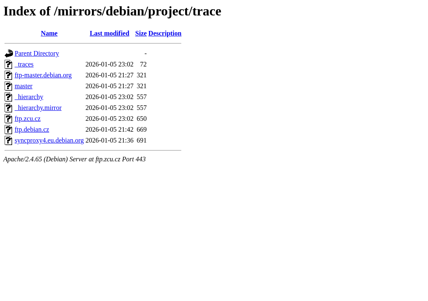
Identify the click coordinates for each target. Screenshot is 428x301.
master (24, 85)
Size (141, 33)
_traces (24, 64)
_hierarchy (29, 96)
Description (164, 33)
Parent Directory (37, 53)
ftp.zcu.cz (28, 118)
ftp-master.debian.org (43, 75)
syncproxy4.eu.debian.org (49, 140)
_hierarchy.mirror (38, 107)
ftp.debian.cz (32, 129)
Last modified (110, 33)
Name (49, 33)
